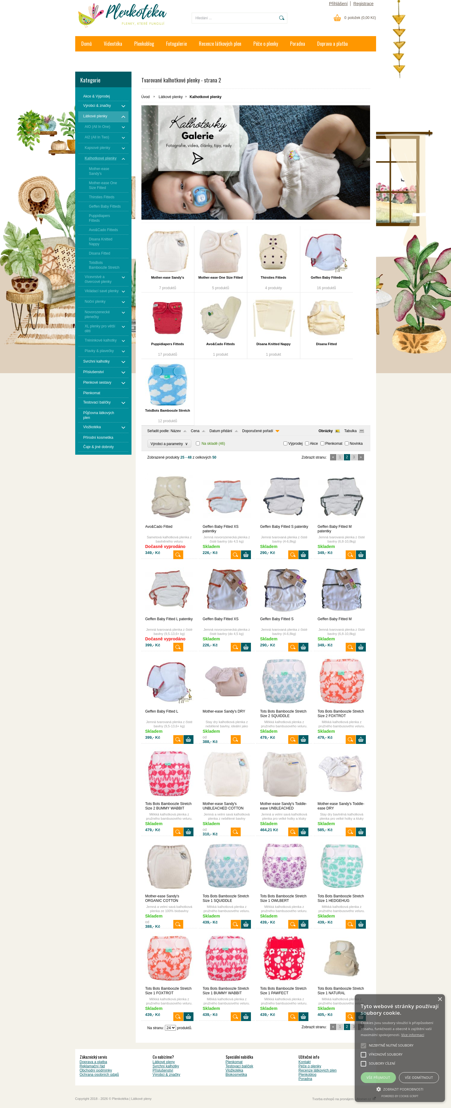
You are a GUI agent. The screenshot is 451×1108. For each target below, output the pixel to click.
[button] (400, 1088)
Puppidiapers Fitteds (167, 344)
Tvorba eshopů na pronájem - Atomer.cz (344, 1099)
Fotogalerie (176, 43)
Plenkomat (333, 443)
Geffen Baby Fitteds (326, 277)
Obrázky (326, 431)
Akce (314, 443)
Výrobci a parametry (169, 443)
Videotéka (113, 43)
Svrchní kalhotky (166, 1066)
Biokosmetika (236, 1074)
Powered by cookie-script (400, 1096)
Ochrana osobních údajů (99, 1074)
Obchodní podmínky (96, 1070)
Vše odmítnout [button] (419, 1077)
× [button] (439, 999)
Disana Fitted (326, 344)
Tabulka (350, 431)
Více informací (412, 1034)
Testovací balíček (239, 1066)
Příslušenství (163, 1070)
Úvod (145, 97)
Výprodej (295, 443)
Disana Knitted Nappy (273, 344)
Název (176, 431)
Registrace (364, 3)
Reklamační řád (92, 1066)
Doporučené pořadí (257, 431)
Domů (86, 43)
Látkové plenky (171, 97)
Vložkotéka (234, 1070)
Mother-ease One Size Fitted (220, 277)
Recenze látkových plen (220, 43)
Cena (195, 431)
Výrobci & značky (166, 1074)
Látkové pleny (164, 1062)
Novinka (356, 443)
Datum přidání (220, 431)
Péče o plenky (265, 43)
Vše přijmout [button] (378, 1077)
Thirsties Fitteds (273, 277)
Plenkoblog (144, 43)
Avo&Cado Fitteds (220, 344)
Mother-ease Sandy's (167, 277)
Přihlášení (338, 3)
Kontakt (88, 59)
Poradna (297, 43)
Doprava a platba (332, 43)
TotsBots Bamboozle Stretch (167, 410)
